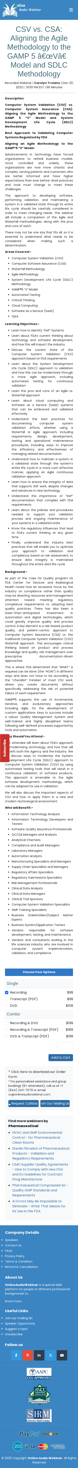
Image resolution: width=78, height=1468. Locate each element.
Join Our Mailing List (55, 1103)
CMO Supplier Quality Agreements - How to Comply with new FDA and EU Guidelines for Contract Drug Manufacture (40, 1172)
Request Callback (23, 1103)
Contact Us (13, 1245)
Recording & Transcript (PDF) (34, 1029)
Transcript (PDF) (24, 999)
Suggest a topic (16, 1329)
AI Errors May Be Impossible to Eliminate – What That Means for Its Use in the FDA (39, 1206)
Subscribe (4, 748)
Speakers (11, 1240)
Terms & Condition (18, 1261)
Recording (18, 992)
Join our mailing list (19, 1318)
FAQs (8, 1251)
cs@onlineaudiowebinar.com (29, 1094)
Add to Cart (60, 1057)
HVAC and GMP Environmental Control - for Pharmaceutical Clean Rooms (37, 1137)
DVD (13, 1005)
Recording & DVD (24, 1023)
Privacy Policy (15, 1256)
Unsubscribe (14, 1334)
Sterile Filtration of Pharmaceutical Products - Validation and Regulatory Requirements (40, 1153)
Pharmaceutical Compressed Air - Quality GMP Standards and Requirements (40, 1190)
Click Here (19, 1071)
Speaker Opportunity (20, 1323)
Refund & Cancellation (21, 1267)
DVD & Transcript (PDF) (29, 1036)
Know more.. (14, 1301)
